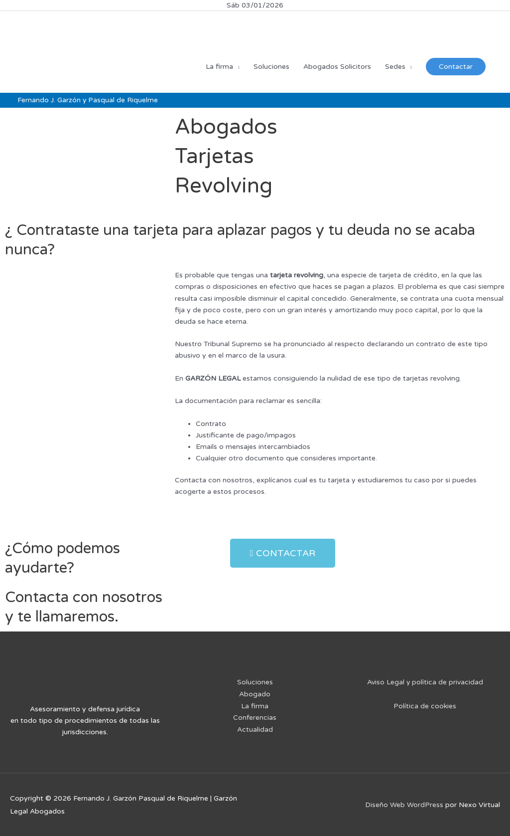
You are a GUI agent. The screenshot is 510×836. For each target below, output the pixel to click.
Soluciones (255, 681)
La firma (254, 704)
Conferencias (254, 716)
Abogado (254, 693)
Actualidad (255, 728)
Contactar (456, 66)
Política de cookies (424, 705)
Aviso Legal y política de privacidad (425, 681)
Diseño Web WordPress (404, 804)
